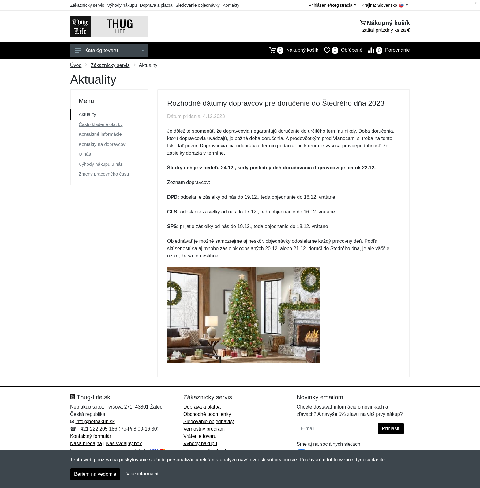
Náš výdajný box (124, 443)
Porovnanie (386, 50)
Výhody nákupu (122, 5)
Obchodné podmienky (207, 414)
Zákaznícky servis (87, 5)
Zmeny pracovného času (104, 173)
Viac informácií (142, 473)
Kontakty (231, 5)
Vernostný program (204, 428)
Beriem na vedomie (95, 474)
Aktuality (87, 114)
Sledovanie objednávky (197, 5)
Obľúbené (340, 50)
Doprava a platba (156, 5)
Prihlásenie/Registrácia (332, 5)
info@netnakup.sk (94, 421)
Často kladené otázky (100, 124)
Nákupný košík (291, 50)
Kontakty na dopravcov (102, 144)
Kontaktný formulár (90, 436)
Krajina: (385, 5)
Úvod (75, 65)
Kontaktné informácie (100, 134)
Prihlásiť (391, 428)
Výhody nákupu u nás (101, 164)
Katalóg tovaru (109, 50)
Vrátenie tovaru (199, 436)
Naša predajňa (86, 443)
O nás (85, 154)
